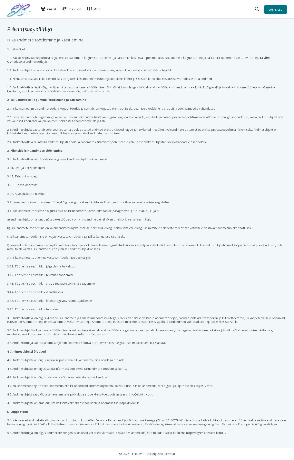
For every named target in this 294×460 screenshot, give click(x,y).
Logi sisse (275, 9)
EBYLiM (137, 454)
